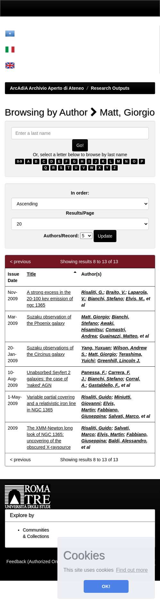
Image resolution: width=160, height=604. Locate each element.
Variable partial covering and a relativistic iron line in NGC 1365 (51, 403)
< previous (20, 261)
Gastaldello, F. (103, 385)
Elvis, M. (135, 298)
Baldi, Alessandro (127, 440)
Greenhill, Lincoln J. (118, 360)
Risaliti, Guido (96, 397)
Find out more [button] (132, 570)
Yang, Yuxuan (96, 347)
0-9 (19, 161)
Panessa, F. (93, 372)
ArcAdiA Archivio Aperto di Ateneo (47, 88)
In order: (80, 192)
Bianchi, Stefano (105, 298)
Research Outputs (110, 88)
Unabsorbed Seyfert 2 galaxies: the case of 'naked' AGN (49, 379)
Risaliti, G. (92, 292)
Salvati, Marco (123, 416)
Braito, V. (115, 292)
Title (31, 274)
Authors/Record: (61, 235)
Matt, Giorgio (95, 316)
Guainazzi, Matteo (118, 336)
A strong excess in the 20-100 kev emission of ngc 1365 (50, 299)
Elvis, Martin (110, 434)
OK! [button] (106, 586)
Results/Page (80, 213)
